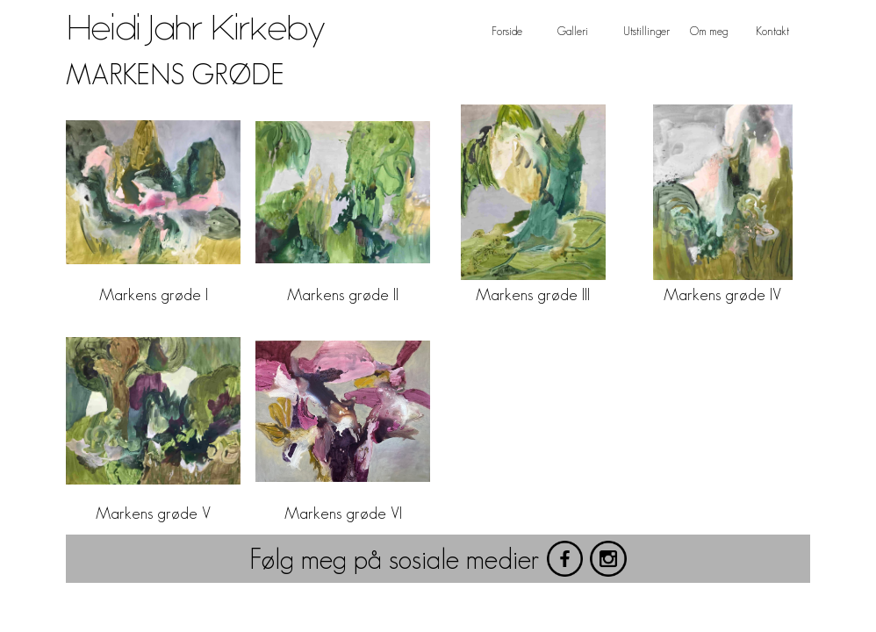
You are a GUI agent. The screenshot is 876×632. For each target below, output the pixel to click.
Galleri (572, 31)
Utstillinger (646, 31)
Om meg (709, 31)
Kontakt (772, 31)
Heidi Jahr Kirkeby (196, 29)
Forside (507, 31)
